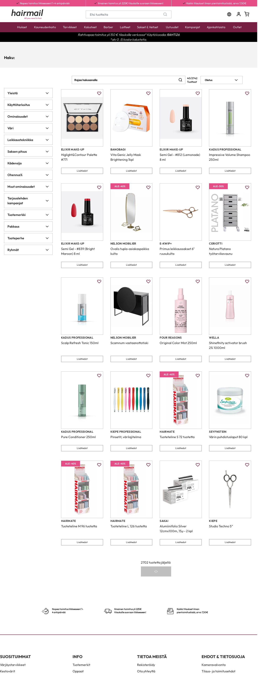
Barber (108, 27)
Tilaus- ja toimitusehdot (218, 671)
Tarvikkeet (70, 27)
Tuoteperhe (28, 238)
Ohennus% (28, 175)
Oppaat (78, 671)
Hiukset (22, 27)
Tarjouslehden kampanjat (28, 200)
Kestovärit (7, 671)
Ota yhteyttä (146, 671)
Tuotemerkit (81, 665)
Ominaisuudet (28, 116)
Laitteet (125, 27)
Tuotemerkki (28, 215)
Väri (28, 128)
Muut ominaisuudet (28, 187)
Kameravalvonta (214, 665)
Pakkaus (28, 226)
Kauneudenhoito (45, 27)
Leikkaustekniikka (28, 140)
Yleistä (28, 93)
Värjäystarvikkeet (13, 665)
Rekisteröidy (146, 665)
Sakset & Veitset (147, 27)
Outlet (237, 27)
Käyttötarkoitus (28, 105)
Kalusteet (90, 27)
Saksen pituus (28, 151)
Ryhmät (28, 250)
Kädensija (28, 163)
